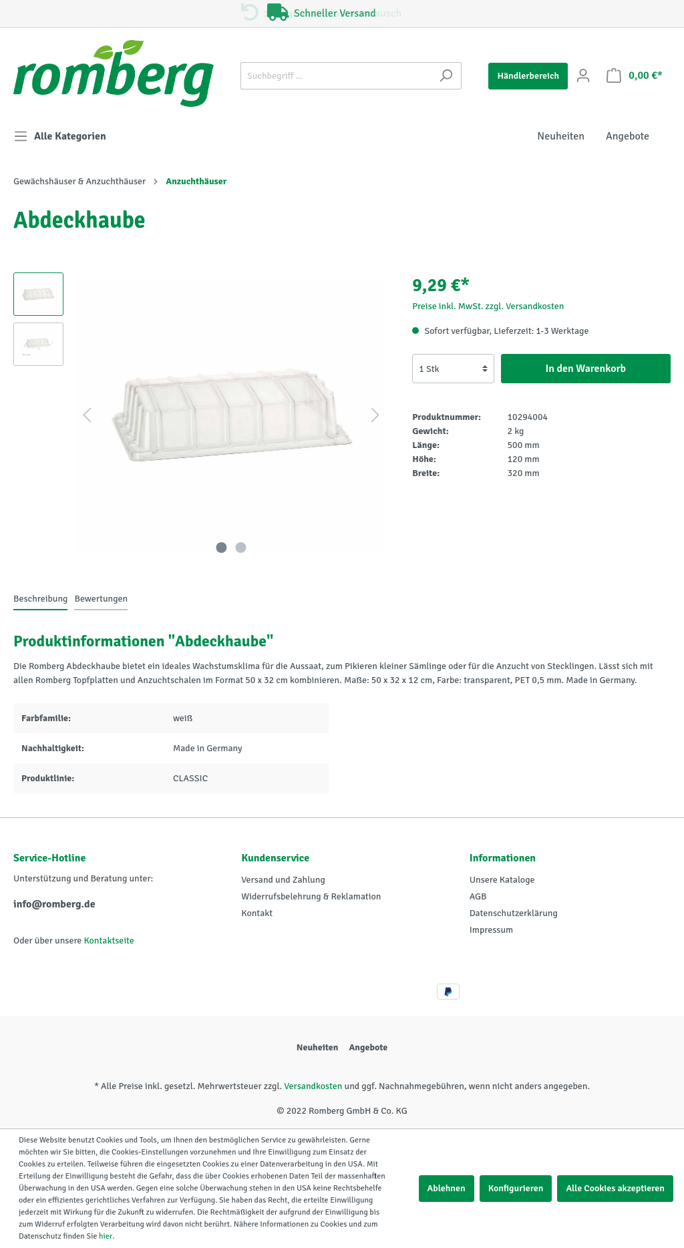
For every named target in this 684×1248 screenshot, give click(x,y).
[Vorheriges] (87, 415)
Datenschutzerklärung (514, 913)
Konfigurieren (516, 1188)
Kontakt (257, 913)
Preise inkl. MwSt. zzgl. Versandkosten (488, 306)
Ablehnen (447, 1188)
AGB (478, 896)
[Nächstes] (375, 415)
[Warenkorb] (634, 76)
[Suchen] (446, 75)
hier (105, 1236)
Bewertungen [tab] (101, 598)
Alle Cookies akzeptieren (615, 1188)
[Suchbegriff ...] (335, 75)
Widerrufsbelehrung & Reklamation (311, 896)
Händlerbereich (528, 75)
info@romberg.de (54, 904)
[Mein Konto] (583, 76)
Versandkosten (313, 1086)
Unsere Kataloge (502, 879)
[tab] (40, 598)
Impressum (492, 929)
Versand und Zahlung (283, 879)
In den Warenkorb (585, 368)
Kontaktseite (108, 940)
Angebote (368, 1047)
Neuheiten (318, 1047)
